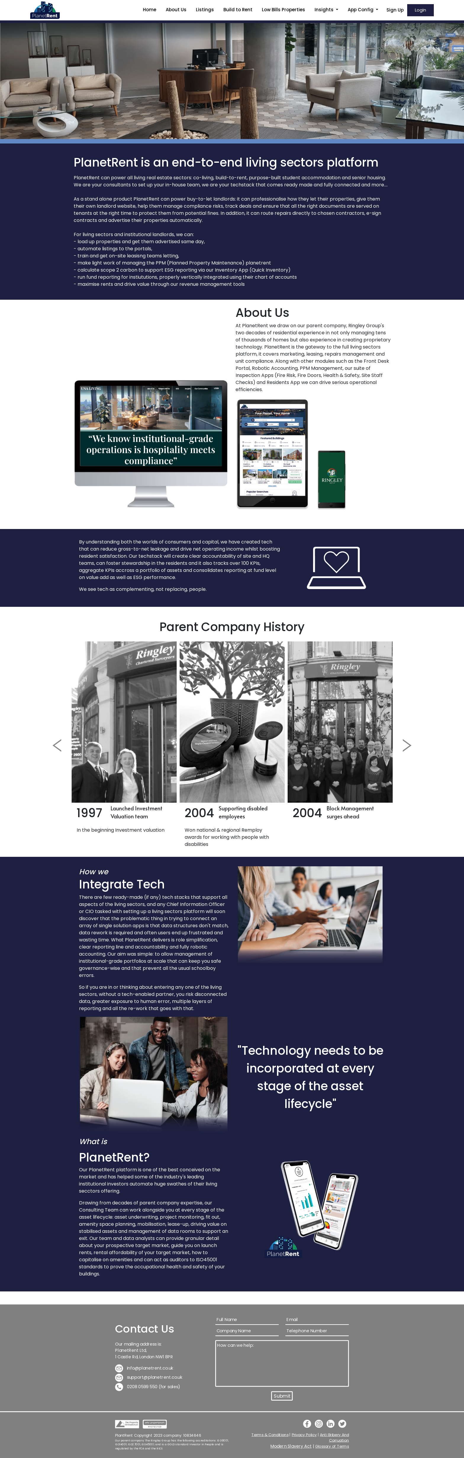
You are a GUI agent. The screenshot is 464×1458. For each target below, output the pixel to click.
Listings (205, 10)
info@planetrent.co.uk (144, 1368)
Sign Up (395, 10)
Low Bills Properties (283, 10)
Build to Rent (237, 10)
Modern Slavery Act (291, 1446)
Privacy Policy (304, 1434)
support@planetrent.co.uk (149, 1377)
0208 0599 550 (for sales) (147, 1387)
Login (420, 10)
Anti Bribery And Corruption (334, 1437)
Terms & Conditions (270, 1434)
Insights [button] (325, 10)
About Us (176, 10)
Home (149, 10)
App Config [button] (361, 10)
